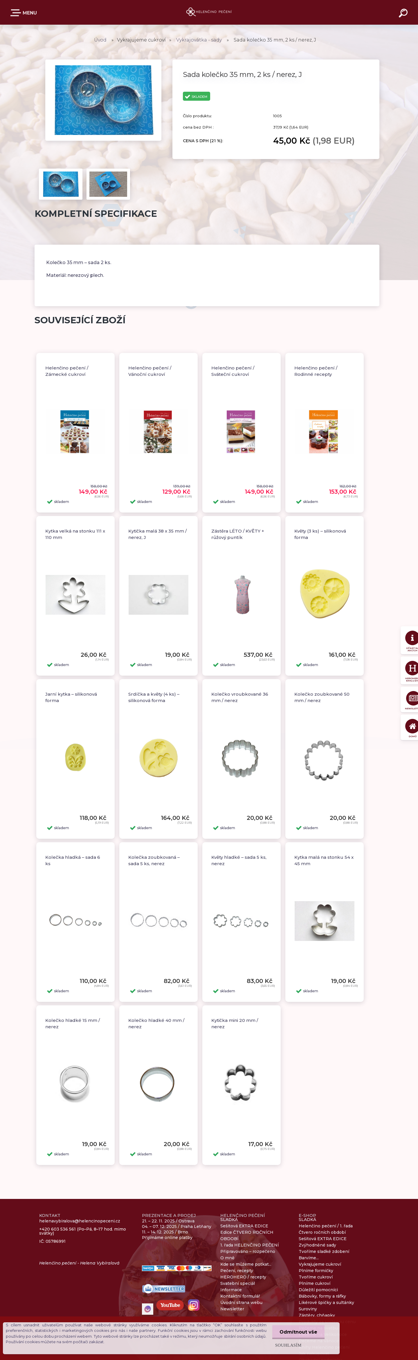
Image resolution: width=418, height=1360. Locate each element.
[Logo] (209, 12)
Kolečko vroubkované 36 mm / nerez (239, 697)
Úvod (100, 40)
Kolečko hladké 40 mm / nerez (156, 1024)
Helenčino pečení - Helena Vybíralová (79, 1263)
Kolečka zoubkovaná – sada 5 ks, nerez (154, 860)
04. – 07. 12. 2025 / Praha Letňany (176, 1226)
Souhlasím (288, 1345)
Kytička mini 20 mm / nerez (234, 1024)
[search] (404, 14)
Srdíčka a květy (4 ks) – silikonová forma (153, 697)
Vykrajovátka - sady (199, 40)
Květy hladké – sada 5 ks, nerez (238, 860)
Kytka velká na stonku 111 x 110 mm (75, 534)
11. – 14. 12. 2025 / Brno (165, 1232)
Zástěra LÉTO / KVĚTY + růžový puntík (237, 534)
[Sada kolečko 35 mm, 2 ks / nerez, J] (103, 61)
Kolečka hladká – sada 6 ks (72, 860)
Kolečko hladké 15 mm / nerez (72, 1024)
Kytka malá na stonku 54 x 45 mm (324, 860)
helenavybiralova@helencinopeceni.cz (79, 1221)
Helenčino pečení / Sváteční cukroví (232, 371)
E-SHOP (17, 12)
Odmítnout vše (298, 1332)
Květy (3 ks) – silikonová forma (320, 534)
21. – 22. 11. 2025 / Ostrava (168, 1221)
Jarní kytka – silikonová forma (71, 697)
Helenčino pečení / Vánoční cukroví (149, 371)
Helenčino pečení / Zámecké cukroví (66, 371)
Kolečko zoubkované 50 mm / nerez (321, 697)
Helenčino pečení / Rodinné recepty (315, 371)
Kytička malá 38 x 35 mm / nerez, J (157, 534)
